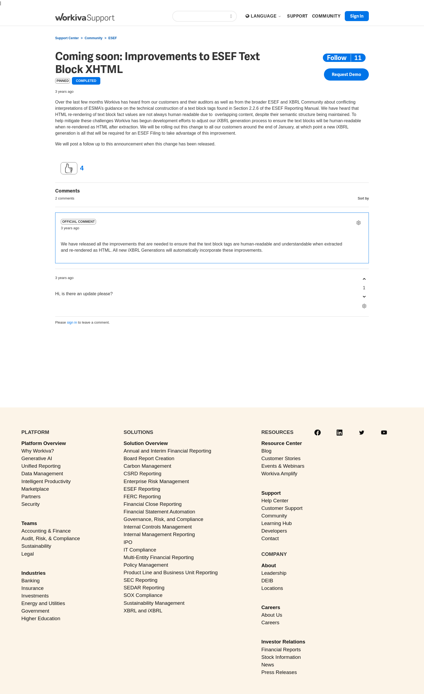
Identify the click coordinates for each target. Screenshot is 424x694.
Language (266, 16)
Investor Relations (283, 642)
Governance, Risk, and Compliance (163, 519)
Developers (274, 531)
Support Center (67, 38)
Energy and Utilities (43, 603)
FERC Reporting (142, 496)
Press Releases (279, 672)
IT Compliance (140, 550)
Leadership (273, 573)
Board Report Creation (149, 458)
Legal (27, 554)
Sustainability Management (154, 603)
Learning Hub (276, 523)
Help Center (274, 500)
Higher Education (40, 618)
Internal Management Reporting (159, 534)
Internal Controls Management (158, 527)
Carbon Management (147, 466)
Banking (30, 580)
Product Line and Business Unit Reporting (171, 572)
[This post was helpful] (69, 168)
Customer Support (281, 508)
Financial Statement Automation (159, 511)
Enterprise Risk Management (156, 481)
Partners (31, 496)
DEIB (267, 580)
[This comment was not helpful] (364, 296)
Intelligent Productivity (46, 481)
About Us (271, 615)
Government (35, 611)
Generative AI (36, 458)
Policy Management (146, 565)
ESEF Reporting (142, 489)
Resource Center (281, 443)
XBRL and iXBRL (143, 610)
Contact (270, 538)
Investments (35, 596)
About (268, 565)
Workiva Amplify (279, 473)
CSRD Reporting (142, 473)
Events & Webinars (282, 466)
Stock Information (281, 657)
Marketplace (35, 489)
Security (30, 504)
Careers (270, 607)
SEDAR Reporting (144, 587)
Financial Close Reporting (153, 504)
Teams (29, 523)
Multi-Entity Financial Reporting (159, 557)
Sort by (363, 198)
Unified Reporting (41, 466)
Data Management (42, 473)
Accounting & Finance (46, 531)
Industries (33, 573)
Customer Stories (280, 458)
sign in (72, 322)
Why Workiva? (37, 451)
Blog (266, 451)
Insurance (32, 588)
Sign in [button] (356, 16)
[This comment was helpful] (364, 279)
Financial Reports (281, 649)
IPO (128, 542)
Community (93, 38)
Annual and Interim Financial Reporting (167, 451)
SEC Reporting (140, 580)
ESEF (112, 38)
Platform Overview (43, 443)
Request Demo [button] (346, 74)
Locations (272, 588)
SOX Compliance (143, 595)
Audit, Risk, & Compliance (50, 538)
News (267, 665)
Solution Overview (146, 443)
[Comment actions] (358, 223)
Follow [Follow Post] (337, 58)
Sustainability (36, 546)
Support (271, 493)
